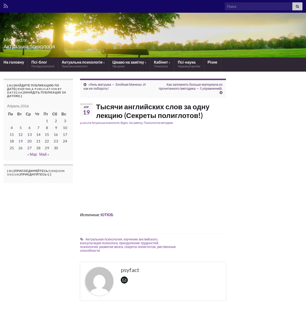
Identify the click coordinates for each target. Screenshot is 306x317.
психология (89, 247)
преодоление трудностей (138, 243)
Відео (124, 123)
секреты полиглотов (139, 247)
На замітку (135, 123)
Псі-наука (189, 64)
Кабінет (162, 64)
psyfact (84, 123)
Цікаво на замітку (129, 64)
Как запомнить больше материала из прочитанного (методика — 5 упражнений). (190, 86)
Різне (212, 62)
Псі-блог (42, 64)
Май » (44, 154)
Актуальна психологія (83, 64)
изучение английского (140, 239)
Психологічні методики (158, 123)
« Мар (32, 154)
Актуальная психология (103, 239)
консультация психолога (99, 243)
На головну (14, 62)
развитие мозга (111, 247)
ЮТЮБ (106, 214)
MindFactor (22, 38)
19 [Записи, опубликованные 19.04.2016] (20, 141)
